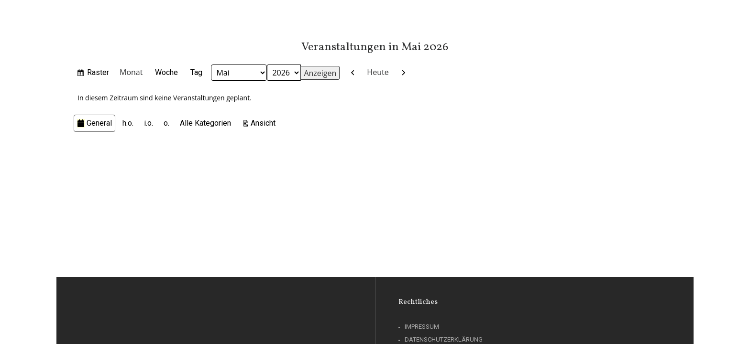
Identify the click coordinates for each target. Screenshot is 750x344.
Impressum (422, 326)
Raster (98, 73)
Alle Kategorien (205, 123)
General (94, 123)
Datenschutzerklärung (444, 339)
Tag (196, 72)
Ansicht (264, 122)
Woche (166, 72)
